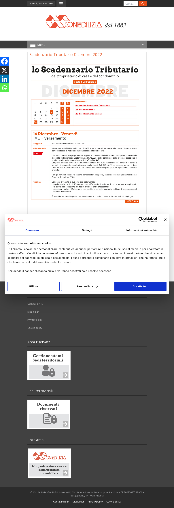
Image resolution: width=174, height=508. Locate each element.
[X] (4, 70)
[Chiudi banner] (165, 219)
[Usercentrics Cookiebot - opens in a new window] (141, 219)
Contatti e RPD (35, 303)
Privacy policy (34, 319)
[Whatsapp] (4, 87)
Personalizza (87, 286)
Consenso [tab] (32, 230)
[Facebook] (4, 61)
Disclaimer (33, 311)
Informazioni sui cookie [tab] (141, 230)
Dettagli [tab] (87, 230)
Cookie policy (34, 327)
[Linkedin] (4, 79)
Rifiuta (33, 286)
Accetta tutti (140, 286)
